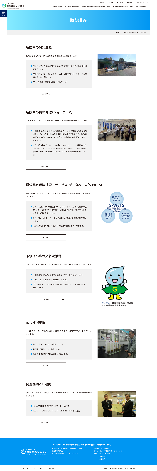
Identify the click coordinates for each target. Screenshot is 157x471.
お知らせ (110, 2)
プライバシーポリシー (38, 468)
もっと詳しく (45, 94)
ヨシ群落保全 (57, 7)
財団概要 (120, 2)
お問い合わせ (140, 2)
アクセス (129, 2)
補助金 (102, 2)
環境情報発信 (141, 7)
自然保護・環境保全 (72, 7)
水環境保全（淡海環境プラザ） (123, 7)
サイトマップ (52, 468)
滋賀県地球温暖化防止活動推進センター (96, 7)
